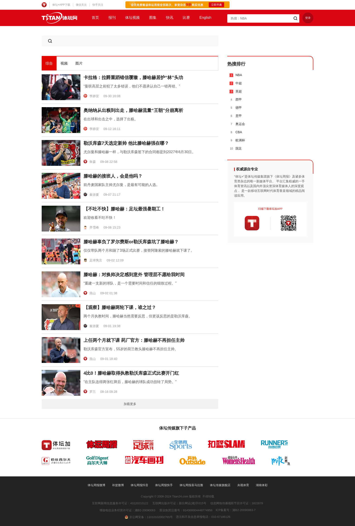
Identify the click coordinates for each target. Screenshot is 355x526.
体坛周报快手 (164, 485)
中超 (236, 83)
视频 (64, 63)
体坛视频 (132, 17)
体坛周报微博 (96, 485)
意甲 (236, 116)
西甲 (236, 99)
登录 (308, 17)
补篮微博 (118, 485)
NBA (236, 75)
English (205, 17)
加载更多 (130, 404)
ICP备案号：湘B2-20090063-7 (236, 510)
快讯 (169, 17)
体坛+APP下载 (61, 4)
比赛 (186, 17)
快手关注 (97, 4)
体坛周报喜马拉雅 (191, 485)
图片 (79, 63)
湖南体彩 (262, 485)
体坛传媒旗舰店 (220, 485)
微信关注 (81, 4)
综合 (49, 63)
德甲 (236, 108)
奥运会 (237, 124)
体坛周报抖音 (139, 485)
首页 (95, 17)
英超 (236, 91)
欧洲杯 (237, 140)
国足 (236, 148)
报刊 (112, 17)
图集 (152, 17)
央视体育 (243, 485)
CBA (236, 132)
